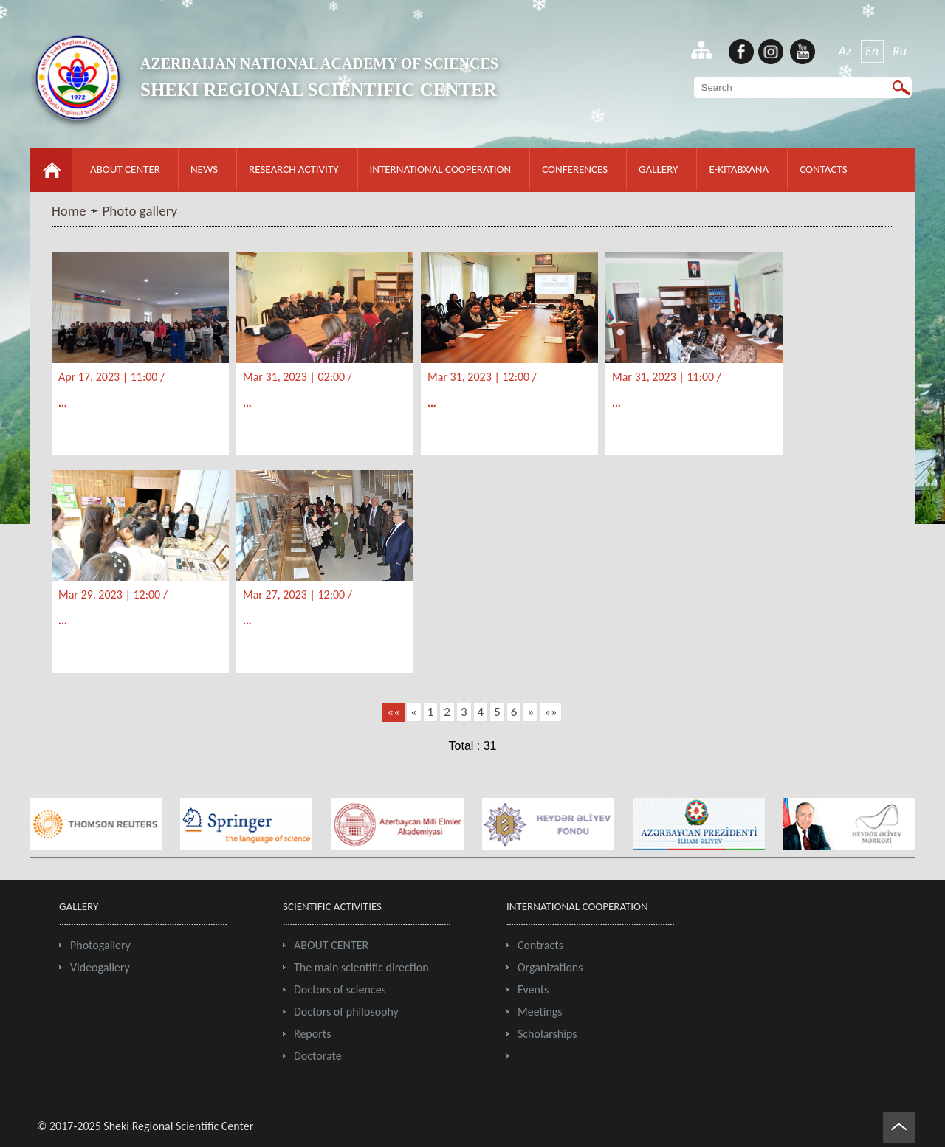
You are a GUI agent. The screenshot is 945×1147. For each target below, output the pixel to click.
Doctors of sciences (340, 989)
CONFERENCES (575, 169)
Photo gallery (140, 210)
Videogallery (100, 967)
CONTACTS (823, 169)
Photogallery (100, 945)
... (62, 403)
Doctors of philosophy (346, 1012)
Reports (312, 1034)
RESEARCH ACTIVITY (293, 169)
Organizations (550, 967)
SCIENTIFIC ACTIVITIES (332, 906)
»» (550, 712)
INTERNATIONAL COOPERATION (441, 169)
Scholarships (547, 1034)
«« (393, 712)
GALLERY (658, 169)
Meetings (540, 1012)
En (872, 51)
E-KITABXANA (739, 169)
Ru (900, 51)
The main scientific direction (361, 967)
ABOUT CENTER (125, 169)
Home (69, 210)
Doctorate (318, 1056)
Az (845, 51)
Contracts (540, 945)
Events (533, 989)
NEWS (204, 169)
